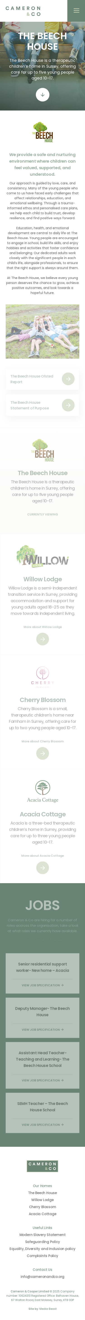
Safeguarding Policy (42, 1241)
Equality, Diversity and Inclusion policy (42, 1248)
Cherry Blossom (42, 1207)
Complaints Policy (42, 1255)
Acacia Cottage (42, 1214)
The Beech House (42, 1192)
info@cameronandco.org (42, 1276)
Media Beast (48, 1309)
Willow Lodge (42, 1199)
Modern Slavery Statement (42, 1234)
